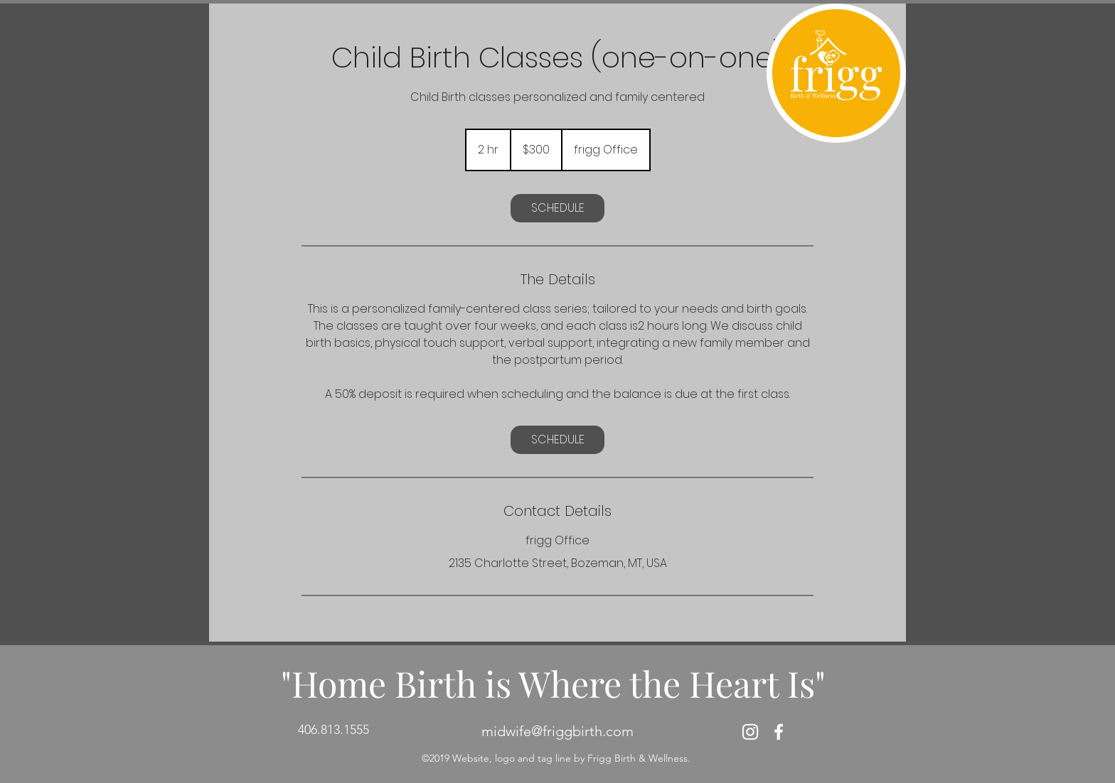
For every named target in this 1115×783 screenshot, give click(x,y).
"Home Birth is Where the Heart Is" (553, 683)
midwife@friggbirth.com (557, 731)
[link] (557, 208)
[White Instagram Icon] (750, 731)
